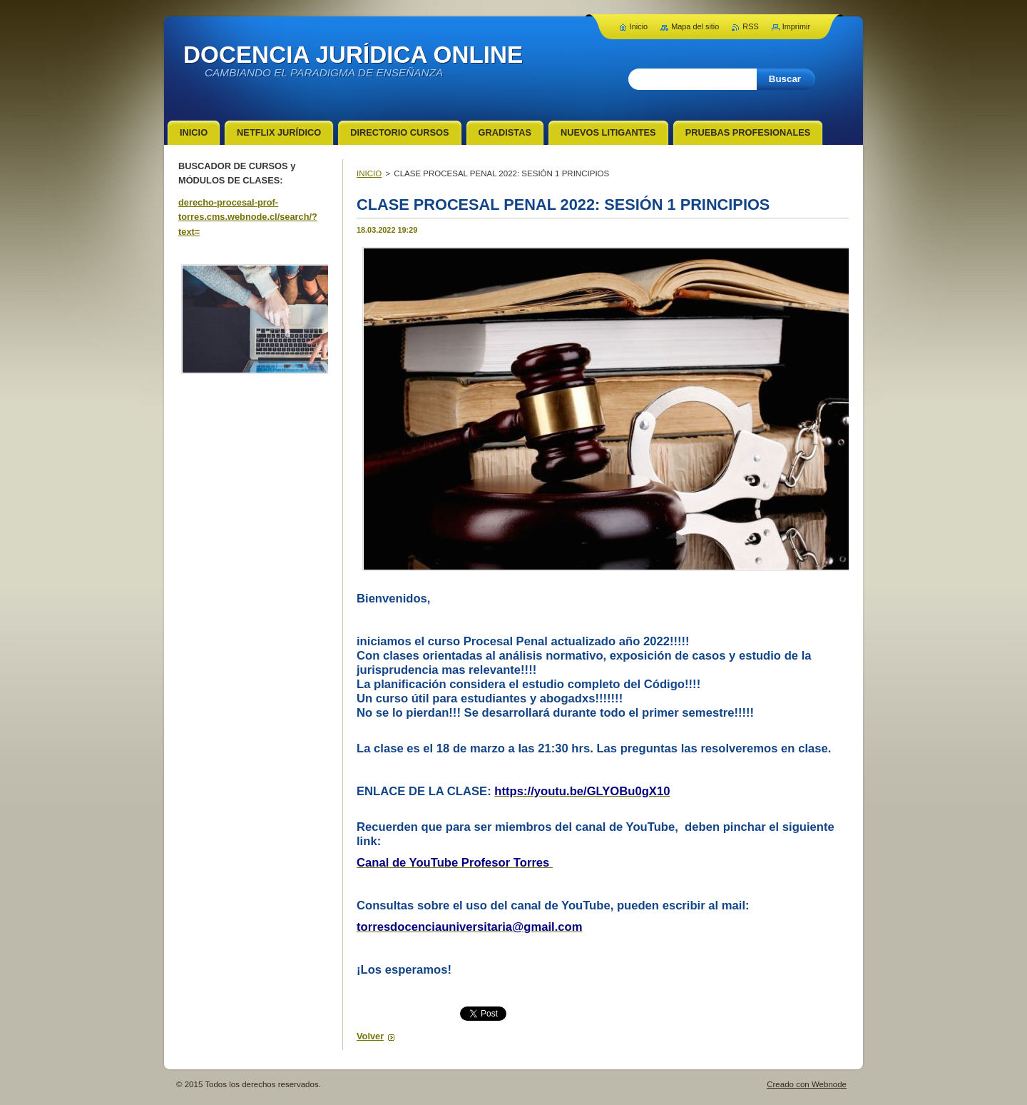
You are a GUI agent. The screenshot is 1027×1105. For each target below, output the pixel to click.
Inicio (639, 26)
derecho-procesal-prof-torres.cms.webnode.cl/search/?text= (247, 217)
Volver (370, 1036)
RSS (750, 26)
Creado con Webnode (807, 1084)
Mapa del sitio (695, 26)
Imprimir (796, 26)
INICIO (369, 173)
